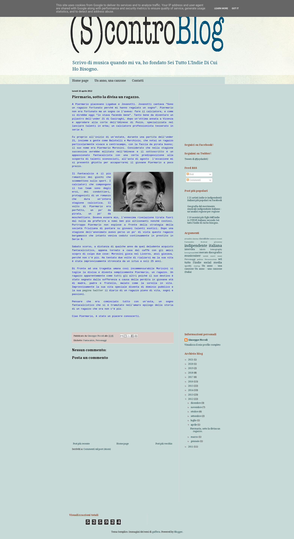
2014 (191, 390)
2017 (191, 377)
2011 (191, 446)
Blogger (178, 532)
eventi (219, 239)
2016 (191, 381)
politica (200, 259)
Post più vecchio (163, 443)
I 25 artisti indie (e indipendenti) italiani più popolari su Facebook (204, 199)
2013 (191, 394)
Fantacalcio (88, 340)
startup (197, 266)
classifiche (204, 239)
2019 (191, 368)
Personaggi (101, 340)
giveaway (218, 242)
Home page (80, 80)
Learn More (221, 8)
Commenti (194, 180)
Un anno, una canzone (110, 80)
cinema (195, 239)
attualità (188, 239)
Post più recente (81, 443)
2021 (191, 359)
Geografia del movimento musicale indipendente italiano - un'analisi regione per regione (204, 209)
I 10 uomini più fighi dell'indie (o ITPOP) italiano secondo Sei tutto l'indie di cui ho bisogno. (203, 220)
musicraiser (192, 255)
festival (204, 242)
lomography (216, 249)
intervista (189, 249)
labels (203, 249)
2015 (191, 386)
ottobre (195, 411)
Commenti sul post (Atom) (97, 449)
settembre (196, 416)
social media (213, 262)
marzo (195, 437)
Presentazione (211, 259)
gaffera (156, 532)
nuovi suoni (216, 256)
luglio (194, 420)
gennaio (195, 441)
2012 (191, 399)
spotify (187, 266)
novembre (196, 407)
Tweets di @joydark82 (196, 159)
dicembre (196, 403)
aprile (194, 424)
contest (213, 239)
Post (190, 174)
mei (197, 252)
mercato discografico (210, 252)
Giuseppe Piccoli (198, 340)
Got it (235, 8)
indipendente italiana (203, 246)
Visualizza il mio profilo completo (202, 345)
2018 (191, 372)
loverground (189, 253)
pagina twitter (92, 290)
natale (205, 256)
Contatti (137, 80)
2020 (191, 364)
